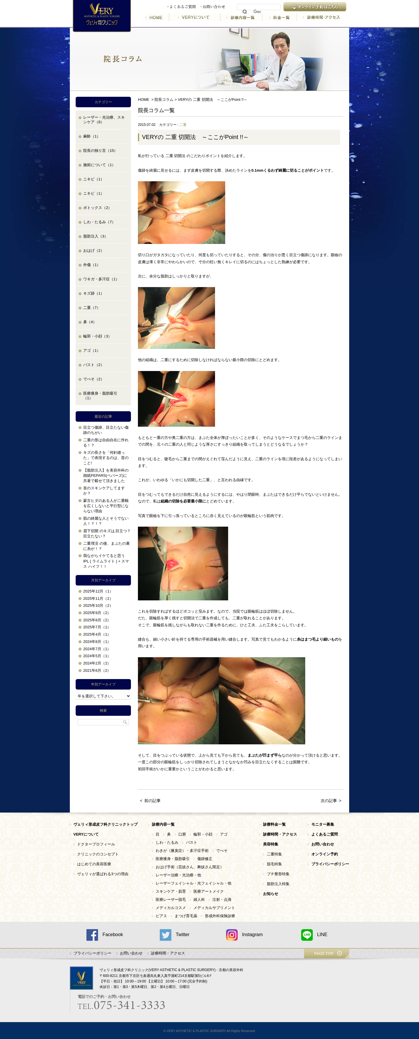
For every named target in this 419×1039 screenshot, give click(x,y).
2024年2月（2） (97, 663)
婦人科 (199, 899)
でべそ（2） (93, 379)
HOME (157, 17)
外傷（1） (91, 265)
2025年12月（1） (98, 591)
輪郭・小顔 (202, 834)
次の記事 (329, 800)
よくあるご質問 (182, 7)
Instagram (244, 935)
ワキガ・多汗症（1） (101, 279)
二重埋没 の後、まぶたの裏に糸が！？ (106, 546)
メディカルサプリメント (214, 908)
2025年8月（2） (97, 620)
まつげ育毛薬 (186, 916)
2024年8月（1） (97, 641)
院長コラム (164, 99)
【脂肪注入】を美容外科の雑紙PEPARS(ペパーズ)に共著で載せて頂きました (106, 475)
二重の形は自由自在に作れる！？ (106, 442)
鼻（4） (90, 322)
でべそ (222, 850)
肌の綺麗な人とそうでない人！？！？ (106, 521)
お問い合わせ (213, 7)
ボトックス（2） (97, 207)
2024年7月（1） (97, 649)
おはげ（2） (93, 250)
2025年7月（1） (97, 627)
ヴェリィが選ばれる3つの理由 (102, 874)
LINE (314, 935)
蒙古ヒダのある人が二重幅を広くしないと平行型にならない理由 (106, 505)
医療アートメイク (208, 891)
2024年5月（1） (97, 656)
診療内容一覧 (242, 17)
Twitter (174, 935)
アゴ (224, 834)
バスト (191, 842)
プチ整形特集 (278, 874)
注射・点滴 (221, 899)
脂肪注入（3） (95, 236)
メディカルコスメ (171, 908)
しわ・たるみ (167, 842)
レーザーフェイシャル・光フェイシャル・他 (193, 883)
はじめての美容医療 (94, 864)
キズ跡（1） (93, 293)
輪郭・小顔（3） (97, 336)
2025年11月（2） (98, 598)
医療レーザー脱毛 (171, 899)
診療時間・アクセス (318, 17)
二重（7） (91, 307)
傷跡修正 (204, 859)
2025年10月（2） (98, 605)
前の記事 (152, 800)
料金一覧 (280, 17)
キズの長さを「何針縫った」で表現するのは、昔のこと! (106, 457)
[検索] (257, 11)
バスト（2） (93, 365)
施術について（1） (99, 165)
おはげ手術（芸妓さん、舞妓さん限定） (190, 867)
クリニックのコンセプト (98, 854)
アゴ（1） (91, 350)
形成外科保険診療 (220, 916)
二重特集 (274, 854)
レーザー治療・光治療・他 (178, 875)
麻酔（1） (91, 136)
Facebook (104, 935)
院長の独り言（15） (100, 150)
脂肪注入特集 (278, 884)
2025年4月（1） (97, 634)
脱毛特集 (274, 864)
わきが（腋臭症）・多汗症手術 (182, 850)
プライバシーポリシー (92, 953)
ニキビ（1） (93, 179)
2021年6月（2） (97, 670)
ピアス (161, 916)
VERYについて (195, 17)
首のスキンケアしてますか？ (104, 490)
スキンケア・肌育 (171, 891)
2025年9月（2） (97, 613)
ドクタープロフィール (96, 844)
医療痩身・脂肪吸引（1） (100, 395)
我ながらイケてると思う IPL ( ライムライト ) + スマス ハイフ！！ (106, 560)
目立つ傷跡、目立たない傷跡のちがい (106, 430)
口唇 (182, 834)
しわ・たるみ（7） (99, 222)
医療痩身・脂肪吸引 (173, 859)
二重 (183, 125)
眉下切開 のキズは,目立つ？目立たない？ (107, 533)
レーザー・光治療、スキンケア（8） (104, 119)
